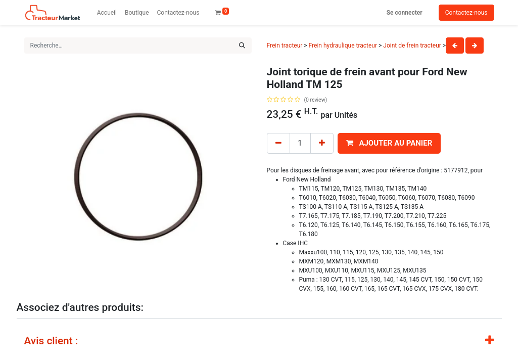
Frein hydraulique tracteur (344, 45)
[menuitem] (107, 12)
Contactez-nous (466, 12)
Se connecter (404, 12)
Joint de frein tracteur (412, 45)
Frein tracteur (285, 45)
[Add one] (322, 143)
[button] (389, 143)
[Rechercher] (242, 45)
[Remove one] (278, 143)
